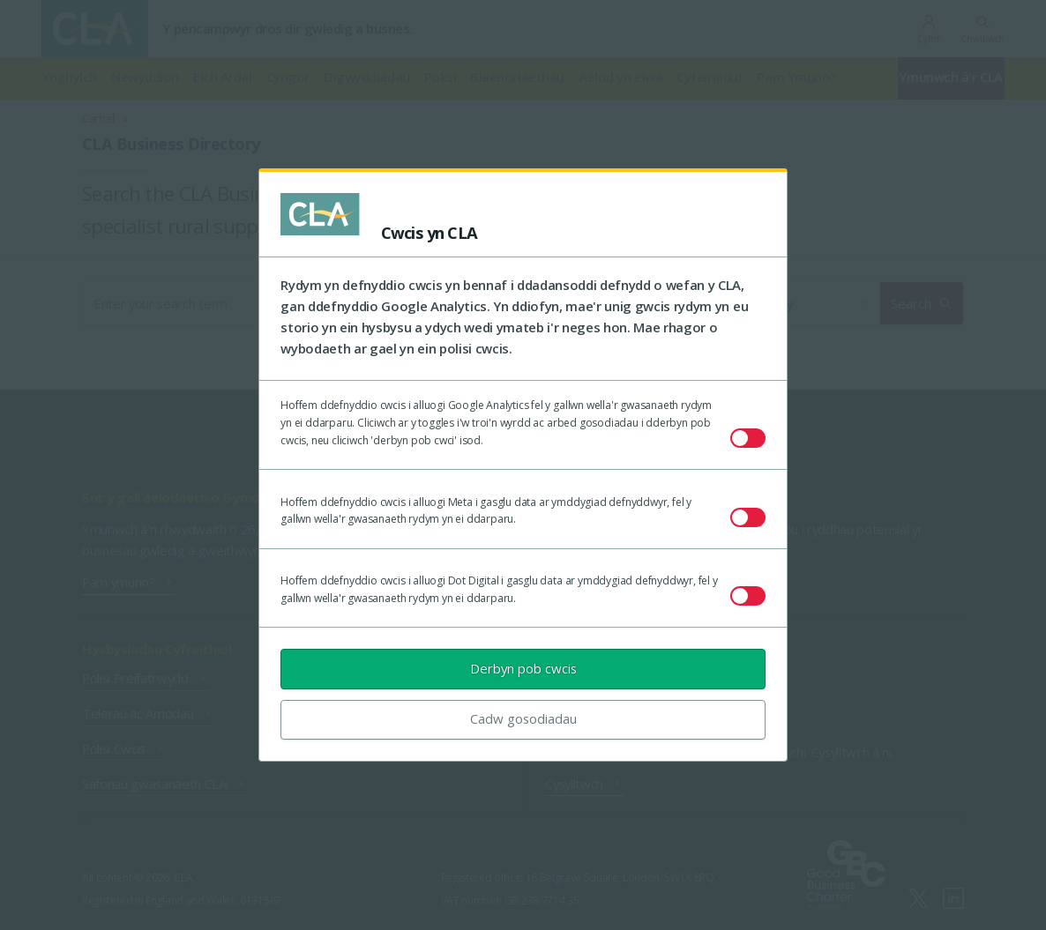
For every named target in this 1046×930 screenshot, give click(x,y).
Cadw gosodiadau (523, 718)
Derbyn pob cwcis (523, 668)
